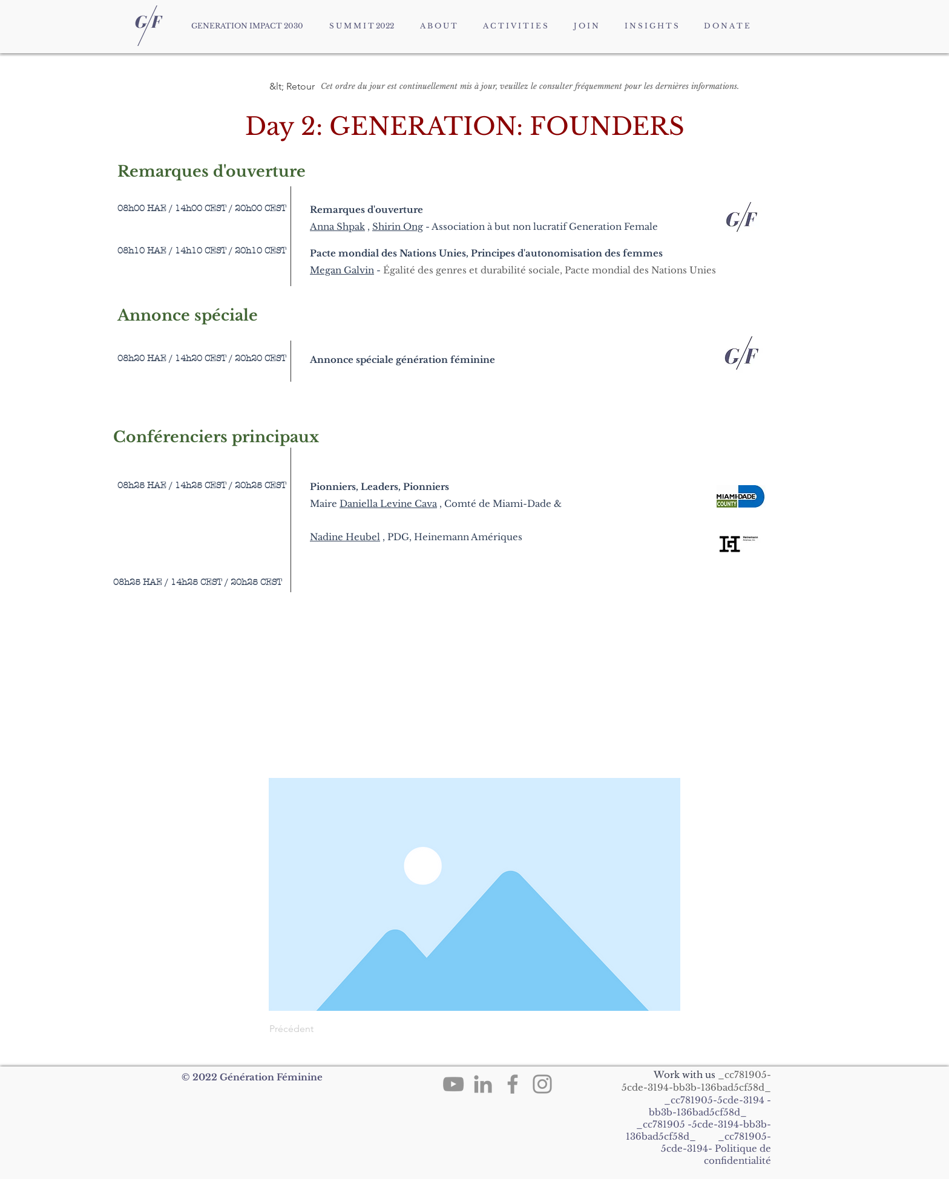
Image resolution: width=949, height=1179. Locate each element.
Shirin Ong (397, 226)
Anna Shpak (337, 226)
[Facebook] (512, 1084)
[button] (309, 86)
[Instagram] (542, 1084)
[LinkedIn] (483, 1084)
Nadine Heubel (345, 537)
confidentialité (737, 1160)
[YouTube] (453, 1084)
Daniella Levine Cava (388, 503)
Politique (736, 1148)
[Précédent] (309, 1029)
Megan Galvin (342, 270)
